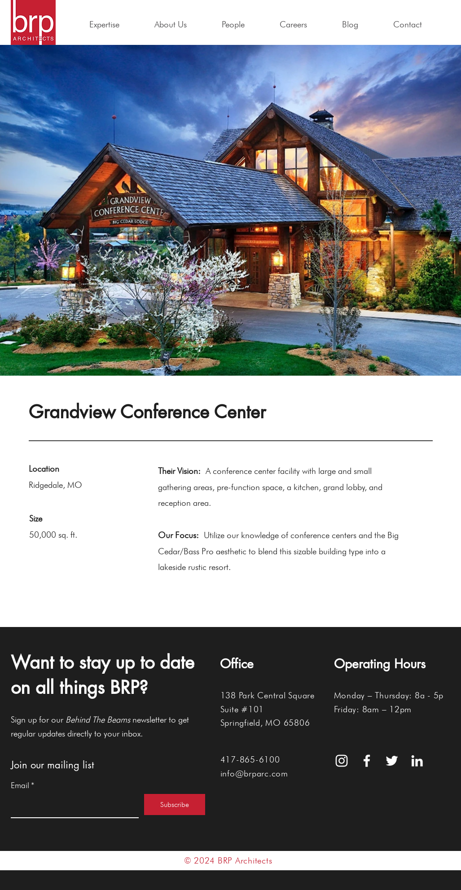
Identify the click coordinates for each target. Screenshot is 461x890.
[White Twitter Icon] (392, 761)
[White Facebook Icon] (367, 761)
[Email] (72, 805)
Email (23, 785)
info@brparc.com (254, 773)
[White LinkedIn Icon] (417, 761)
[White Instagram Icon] (342, 761)
